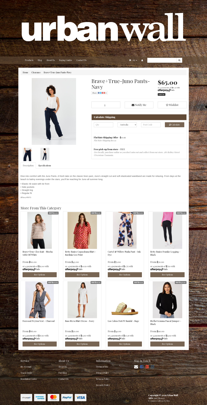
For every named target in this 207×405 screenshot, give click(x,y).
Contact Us (81, 60)
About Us (50, 60)
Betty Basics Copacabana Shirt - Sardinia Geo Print (80, 253)
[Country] (127, 124)
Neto (168, 401)
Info (173, 90)
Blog (40, 60)
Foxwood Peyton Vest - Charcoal (39, 321)
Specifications (44, 165)
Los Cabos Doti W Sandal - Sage (123, 321)
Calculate (174, 124)
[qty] (103, 124)
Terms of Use (102, 366)
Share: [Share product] (99, 93)
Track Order (26, 372)
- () (133, 60)
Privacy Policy (102, 372)
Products (29, 60)
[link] (141, 366)
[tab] (28, 166)
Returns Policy (102, 379)
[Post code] (151, 124)
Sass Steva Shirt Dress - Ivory (79, 321)
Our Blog (62, 372)
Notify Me (139, 105)
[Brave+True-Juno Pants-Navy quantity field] (105, 105)
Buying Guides (65, 60)
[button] (172, 105)
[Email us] (136, 366)
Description (28, 165)
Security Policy (103, 385)
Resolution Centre (29, 379)
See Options (39, 274)
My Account (26, 366)
